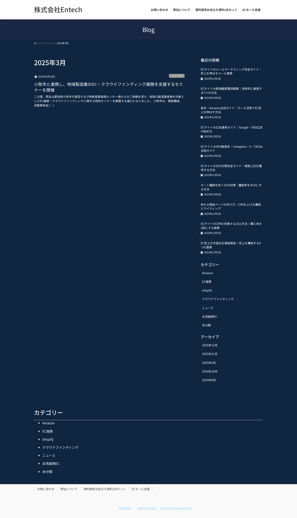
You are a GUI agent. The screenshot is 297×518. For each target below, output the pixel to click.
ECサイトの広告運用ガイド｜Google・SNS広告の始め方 (232, 129)
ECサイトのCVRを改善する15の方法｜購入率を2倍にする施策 (231, 226)
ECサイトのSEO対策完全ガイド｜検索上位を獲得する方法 (231, 168)
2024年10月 (210, 371)
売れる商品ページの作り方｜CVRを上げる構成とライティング (231, 206)
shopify (207, 290)
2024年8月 (209, 380)
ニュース (177, 76)
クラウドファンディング (218, 299)
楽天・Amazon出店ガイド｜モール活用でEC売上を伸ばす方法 (231, 110)
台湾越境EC (209, 316)
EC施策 (206, 282)
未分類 (206, 325)
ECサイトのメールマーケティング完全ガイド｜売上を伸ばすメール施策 (231, 71)
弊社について (69, 489)
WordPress (125, 508)
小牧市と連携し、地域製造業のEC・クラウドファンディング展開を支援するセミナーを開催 (108, 87)
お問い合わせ (45, 489)
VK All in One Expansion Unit (176, 508)
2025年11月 (210, 354)
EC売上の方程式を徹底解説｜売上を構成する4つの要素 (231, 245)
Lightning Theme (147, 508)
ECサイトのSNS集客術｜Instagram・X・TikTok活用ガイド (232, 148)
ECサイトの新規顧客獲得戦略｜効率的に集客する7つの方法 (231, 90)
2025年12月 (210, 345)
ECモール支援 (141, 489)
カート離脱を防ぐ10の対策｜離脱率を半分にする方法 (231, 187)
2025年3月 (209, 363)
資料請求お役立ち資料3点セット (105, 489)
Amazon (207, 273)
